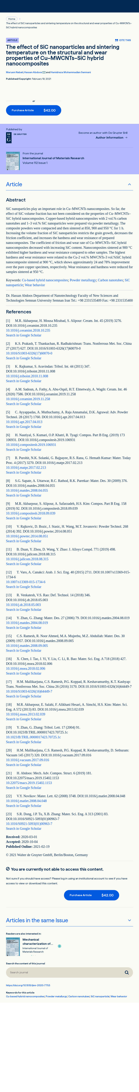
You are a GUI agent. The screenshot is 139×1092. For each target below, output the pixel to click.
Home (11, 18)
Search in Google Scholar (23, 335)
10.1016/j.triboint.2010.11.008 (27, 376)
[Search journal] (63, 972)
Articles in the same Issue (37, 920)
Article (14, 184)
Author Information (110, 137)
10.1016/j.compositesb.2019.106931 (31, 445)
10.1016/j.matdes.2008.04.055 (27, 490)
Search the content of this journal (25, 963)
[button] (59, 946)
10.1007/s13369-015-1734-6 (25, 582)
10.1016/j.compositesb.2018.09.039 (30, 513)
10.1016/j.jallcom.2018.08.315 (27, 559)
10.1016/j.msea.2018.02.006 (25, 668)
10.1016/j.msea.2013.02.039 (25, 714)
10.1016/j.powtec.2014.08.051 (27, 536)
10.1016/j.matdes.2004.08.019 (27, 623)
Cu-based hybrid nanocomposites (45, 280)
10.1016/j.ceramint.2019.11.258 (28, 399)
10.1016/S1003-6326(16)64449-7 (29, 691)
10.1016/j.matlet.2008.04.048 (26, 801)
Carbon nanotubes (110, 280)
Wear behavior (35, 285)
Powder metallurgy (83, 280)
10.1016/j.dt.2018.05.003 (23, 605)
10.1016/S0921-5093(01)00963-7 (29, 824)
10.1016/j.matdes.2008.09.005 (27, 646)
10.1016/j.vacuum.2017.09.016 (27, 760)
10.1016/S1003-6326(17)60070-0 (29, 353)
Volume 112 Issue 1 (35, 163)
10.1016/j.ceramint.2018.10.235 (28, 330)
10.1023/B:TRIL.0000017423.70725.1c (33, 737)
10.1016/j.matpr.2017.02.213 (26, 467)
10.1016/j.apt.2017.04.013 (24, 422)
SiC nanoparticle (100, 996)
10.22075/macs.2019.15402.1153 (29, 783)
